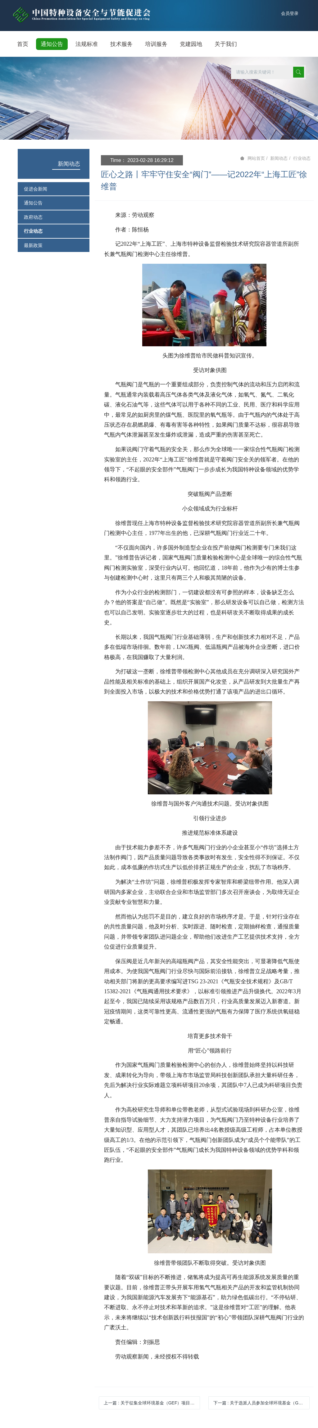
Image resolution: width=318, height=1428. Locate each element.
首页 (22, 44)
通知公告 (33, 202)
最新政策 (33, 245)
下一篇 (261, 1402)
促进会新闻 (35, 188)
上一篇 (152, 1402)
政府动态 (33, 217)
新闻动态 (69, 164)
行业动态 (33, 231)
